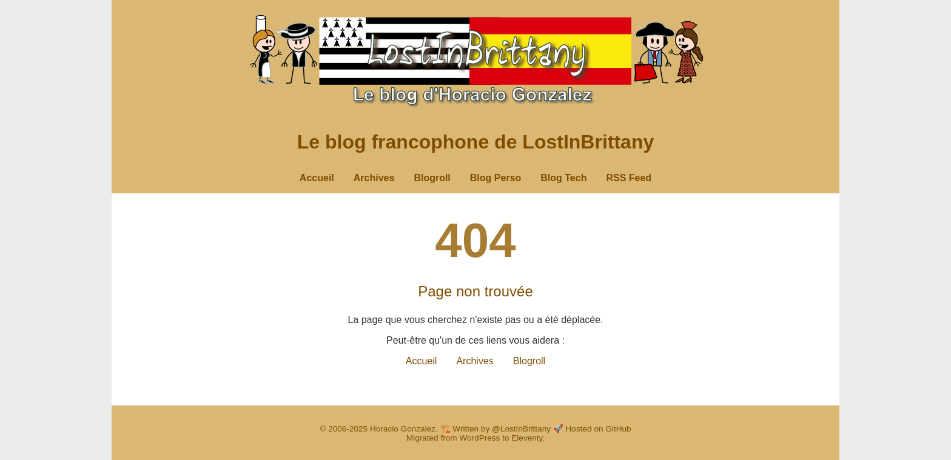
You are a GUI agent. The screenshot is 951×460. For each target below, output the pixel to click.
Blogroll (432, 178)
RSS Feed (628, 178)
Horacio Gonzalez (402, 428)
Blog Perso (495, 178)
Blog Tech (563, 178)
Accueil (317, 178)
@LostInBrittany (521, 428)
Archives (374, 178)
